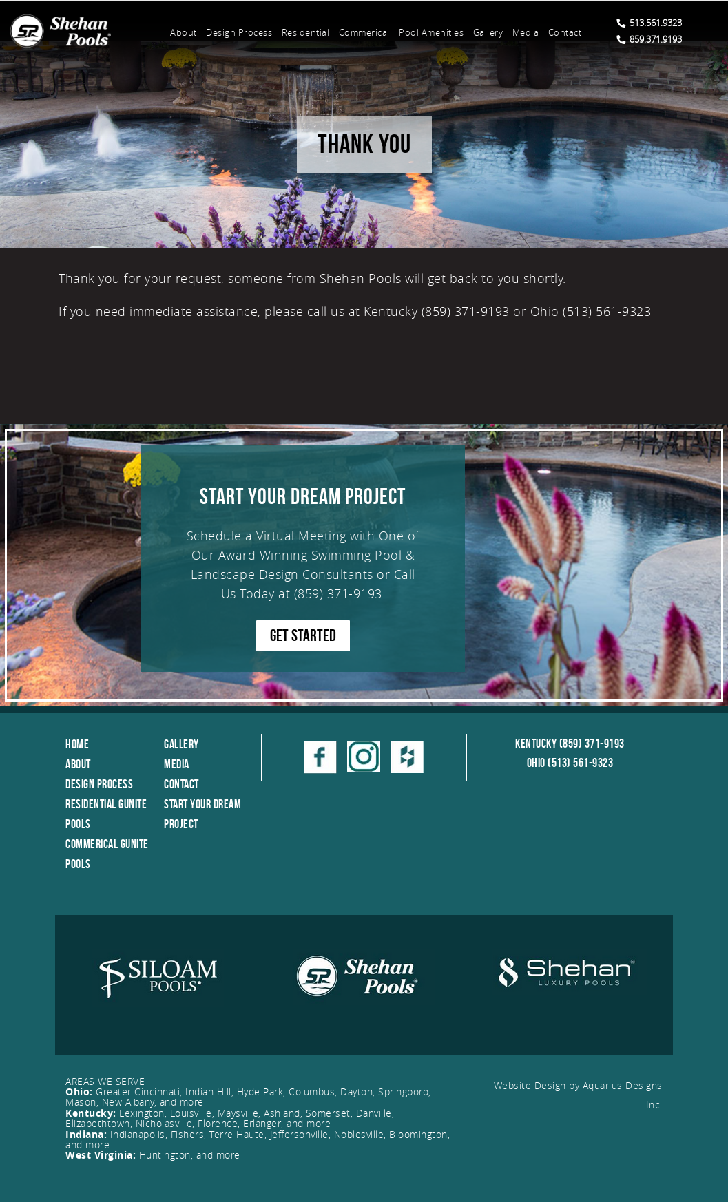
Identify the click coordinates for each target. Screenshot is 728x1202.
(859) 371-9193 (338, 593)
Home (77, 744)
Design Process (239, 32)
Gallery (488, 32)
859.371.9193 (649, 39)
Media (525, 32)
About (183, 32)
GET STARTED (303, 635)
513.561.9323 (649, 23)
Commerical (364, 32)
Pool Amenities (431, 32)
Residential (306, 32)
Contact (565, 32)
